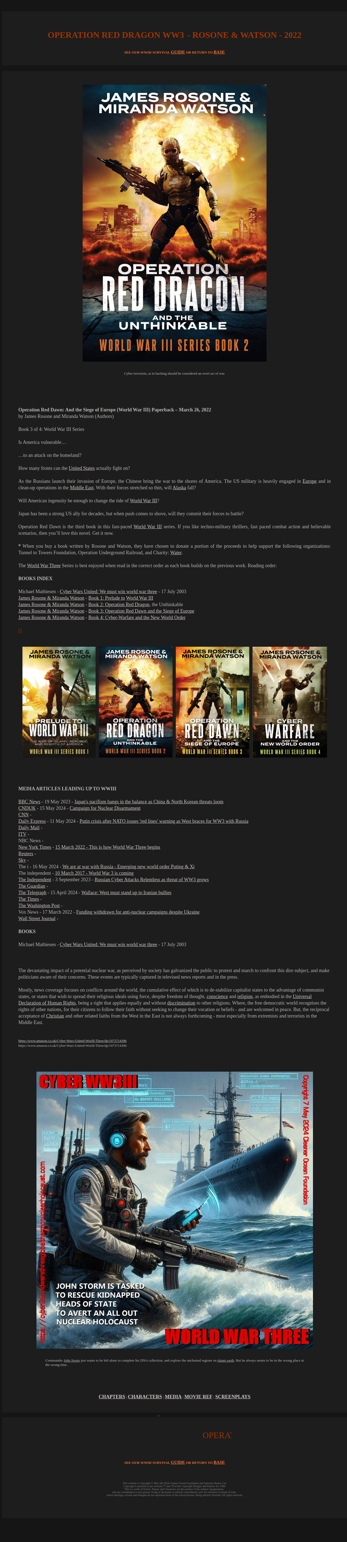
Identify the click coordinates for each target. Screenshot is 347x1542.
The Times (28, 899)
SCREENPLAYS (232, 1396)
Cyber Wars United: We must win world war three (108, 591)
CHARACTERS (145, 1396)
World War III (143, 500)
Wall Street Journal (37, 918)
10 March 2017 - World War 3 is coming (94, 873)
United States (82, 468)
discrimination (181, 1003)
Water (176, 552)
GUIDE (178, 52)
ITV (22, 834)
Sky (22, 860)
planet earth (225, 1360)
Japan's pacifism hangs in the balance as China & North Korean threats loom (149, 801)
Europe (309, 481)
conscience (217, 996)
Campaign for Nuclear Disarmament (105, 808)
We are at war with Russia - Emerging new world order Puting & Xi (128, 866)
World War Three (43, 565)
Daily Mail (29, 827)
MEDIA (173, 1396)
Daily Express (32, 821)
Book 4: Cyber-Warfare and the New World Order (137, 617)
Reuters (25, 853)
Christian (55, 1016)
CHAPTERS (112, 1396)
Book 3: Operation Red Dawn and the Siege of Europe (141, 611)
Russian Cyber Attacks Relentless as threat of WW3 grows (152, 879)
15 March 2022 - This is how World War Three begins (107, 847)
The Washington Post (39, 905)
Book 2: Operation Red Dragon (118, 604)
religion (244, 996)
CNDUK (27, 808)
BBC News (29, 801)
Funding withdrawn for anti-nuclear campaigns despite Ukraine (138, 912)
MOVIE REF (198, 1396)
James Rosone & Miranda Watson (51, 598)
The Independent (34, 879)
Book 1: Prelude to (106, 598)
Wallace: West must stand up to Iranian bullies (126, 892)
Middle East (82, 487)
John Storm (72, 1360)
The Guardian (31, 886)
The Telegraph (32, 892)
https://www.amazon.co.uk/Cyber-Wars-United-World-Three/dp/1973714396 (72, 1041)
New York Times (34, 847)
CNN (23, 814)
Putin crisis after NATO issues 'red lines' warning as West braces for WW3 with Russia (164, 821)
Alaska (179, 487)
